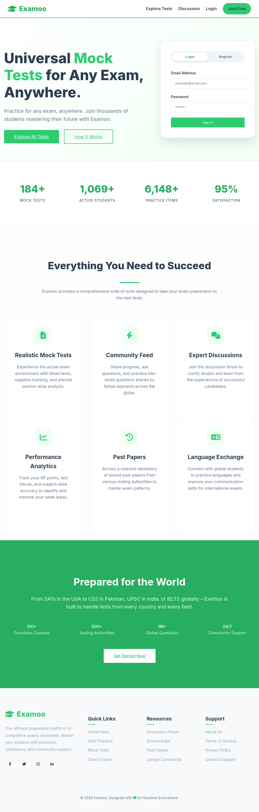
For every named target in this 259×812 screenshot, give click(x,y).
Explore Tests (159, 8)
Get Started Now (129, 655)
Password (179, 97)
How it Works (88, 136)
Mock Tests (98, 750)
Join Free (237, 8)
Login (211, 8)
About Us (213, 732)
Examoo (27, 9)
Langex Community (164, 759)
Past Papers (157, 750)
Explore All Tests (31, 136)
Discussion (189, 8)
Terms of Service (220, 741)
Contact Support (220, 759)
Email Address (183, 73)
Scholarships (158, 741)
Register (225, 57)
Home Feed (98, 732)
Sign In (208, 122)
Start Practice (100, 741)
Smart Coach (100, 759)
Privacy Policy (218, 750)
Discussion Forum (163, 732)
